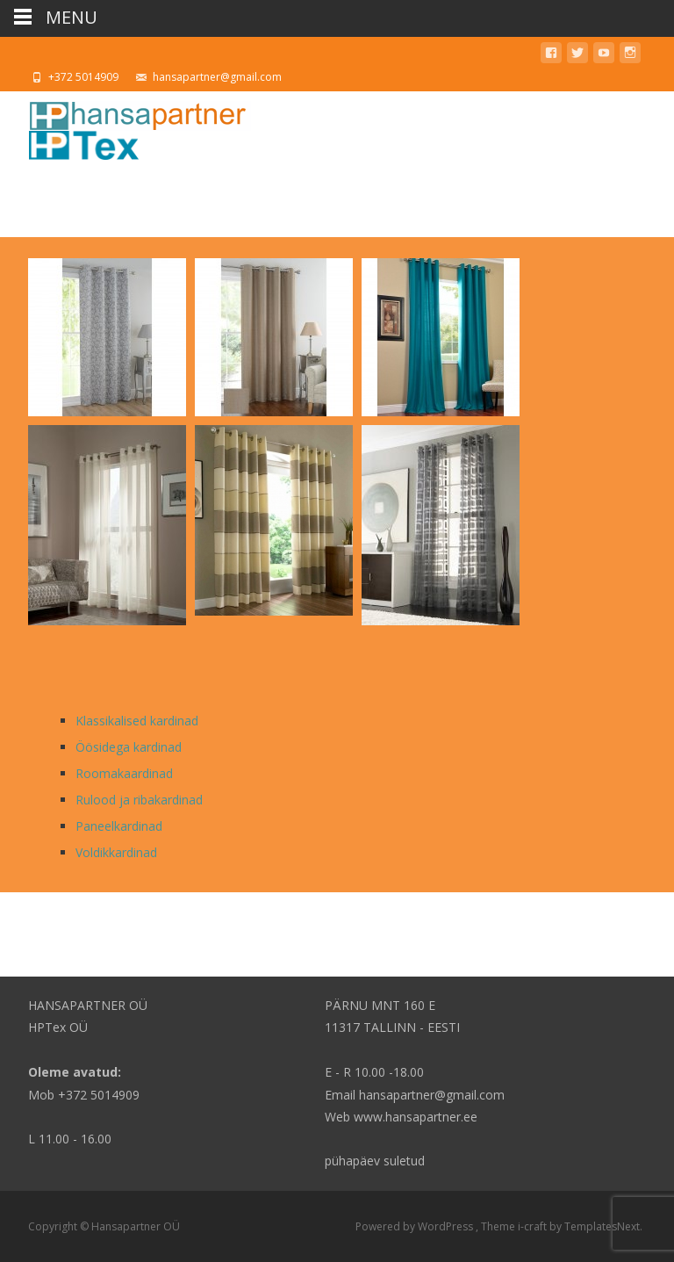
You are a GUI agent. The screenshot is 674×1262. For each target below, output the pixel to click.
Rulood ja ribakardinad (139, 799)
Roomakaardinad (124, 773)
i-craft (533, 1226)
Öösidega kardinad (128, 747)
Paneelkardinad (118, 826)
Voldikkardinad (116, 852)
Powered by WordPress (415, 1226)
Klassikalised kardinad (136, 720)
